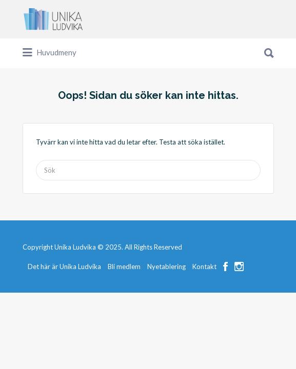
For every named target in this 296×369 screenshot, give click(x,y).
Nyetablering (166, 305)
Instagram (239, 305)
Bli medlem (124, 305)
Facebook (225, 305)
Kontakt (204, 305)
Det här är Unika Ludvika (64, 305)
